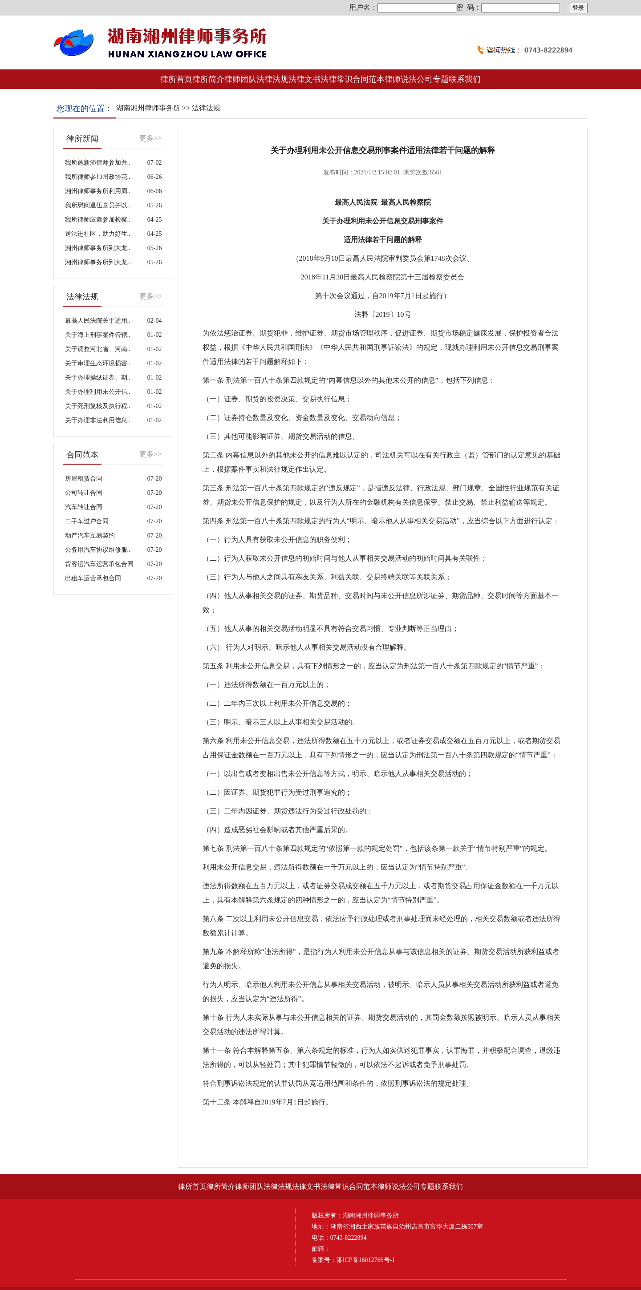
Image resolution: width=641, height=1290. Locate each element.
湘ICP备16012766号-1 (366, 1260)
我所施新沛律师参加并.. (97, 162)
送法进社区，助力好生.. (97, 234)
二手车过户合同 (87, 521)
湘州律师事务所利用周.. (97, 191)
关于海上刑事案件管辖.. (97, 335)
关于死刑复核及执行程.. (97, 406)
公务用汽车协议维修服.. (97, 549)
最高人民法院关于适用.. (97, 320)
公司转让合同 (83, 492)
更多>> (150, 138)
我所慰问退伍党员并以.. (97, 205)
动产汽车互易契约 (90, 535)
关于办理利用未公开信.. (97, 391)
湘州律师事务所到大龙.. (97, 248)
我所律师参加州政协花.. (97, 177)
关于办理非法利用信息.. (97, 420)
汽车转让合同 (83, 507)
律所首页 (176, 79)
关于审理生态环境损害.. (97, 363)
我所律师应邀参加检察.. (97, 219)
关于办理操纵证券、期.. (97, 377)
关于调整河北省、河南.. (97, 349)
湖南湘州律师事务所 (148, 108)
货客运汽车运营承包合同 (99, 564)
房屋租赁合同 (83, 478)
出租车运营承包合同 (93, 578)
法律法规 (206, 108)
